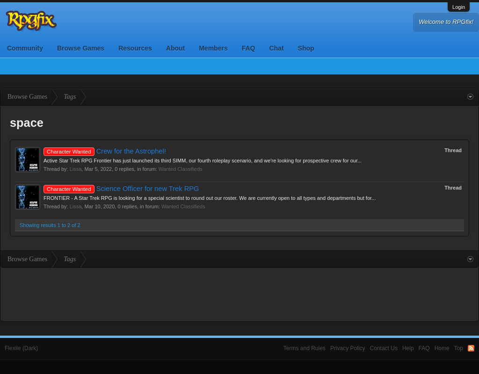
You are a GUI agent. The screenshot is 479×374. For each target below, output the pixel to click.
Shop (306, 48)
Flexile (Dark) (21, 348)
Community (25, 48)
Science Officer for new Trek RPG (121, 188)
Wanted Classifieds (181, 169)
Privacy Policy (347, 348)
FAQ (248, 48)
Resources (135, 48)
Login (458, 7)
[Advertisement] (239, 293)
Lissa (76, 169)
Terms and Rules (304, 348)
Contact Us (384, 348)
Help (408, 348)
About (175, 48)
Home (442, 348)
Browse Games (80, 48)
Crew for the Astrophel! (105, 151)
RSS (471, 348)
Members (213, 48)
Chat (276, 48)
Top (458, 348)
